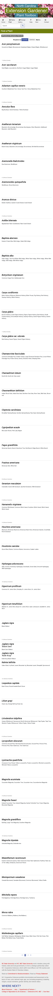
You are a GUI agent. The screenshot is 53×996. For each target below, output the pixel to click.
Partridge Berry (15, 898)
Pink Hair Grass (41, 936)
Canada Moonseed (7, 880)
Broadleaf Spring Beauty (9, 413)
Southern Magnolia (24, 822)
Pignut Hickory (32, 314)
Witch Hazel (45, 507)
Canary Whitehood (7, 721)
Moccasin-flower (6, 430)
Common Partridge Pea (9, 356)
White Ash (14, 466)
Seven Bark (33, 566)
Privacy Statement (42, 974)
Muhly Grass (25, 936)
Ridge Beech (36, 448)
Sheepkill (39, 665)
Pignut (26, 314)
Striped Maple (35, 47)
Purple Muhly (20, 938)
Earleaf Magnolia (21, 803)
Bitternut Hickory (21, 295)
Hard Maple (5, 68)
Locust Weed (46, 356)
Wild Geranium (36, 487)
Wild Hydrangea (6, 568)
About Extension (7, 989)
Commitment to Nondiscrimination (18, 974)
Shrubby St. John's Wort (24, 589)
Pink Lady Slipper (17, 430)
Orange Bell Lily (12, 704)
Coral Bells (47, 530)
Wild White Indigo (18, 260)
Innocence (27, 549)
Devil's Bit (4, 376)
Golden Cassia (20, 356)
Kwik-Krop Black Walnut (9, 658)
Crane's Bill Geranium (14, 487)
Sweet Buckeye (14, 110)
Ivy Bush (11, 665)
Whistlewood (44, 47)
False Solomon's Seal (23, 861)
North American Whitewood (29, 721)
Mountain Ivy (22, 665)
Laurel (16, 665)
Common (32, 39)
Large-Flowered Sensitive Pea (33, 356)
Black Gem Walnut (7, 649)
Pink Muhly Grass (11, 938)
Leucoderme (12, 68)
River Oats (37, 393)
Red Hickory (44, 295)
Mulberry (15, 915)
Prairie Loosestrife (32, 763)
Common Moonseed (32, 880)
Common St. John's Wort (9, 589)
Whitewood (14, 723)
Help (30, 21)
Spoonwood (46, 665)
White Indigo (40, 258)
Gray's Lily (4, 704)
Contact (46, 21)
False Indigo (5, 258)
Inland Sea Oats (17, 393)
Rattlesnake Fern (19, 278)
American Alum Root (26, 530)
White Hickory (15, 297)
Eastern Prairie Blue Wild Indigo (11, 241)
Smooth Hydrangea (43, 566)
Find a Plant (11, 21)
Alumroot (4, 530)
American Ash (6, 466)
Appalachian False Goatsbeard (10, 223)
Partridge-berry (24, 898)
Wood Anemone (14, 185)
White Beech (44, 448)
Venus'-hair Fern (22, 89)
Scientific (24, 39)
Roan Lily (20, 704)
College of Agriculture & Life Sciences (14, 991)
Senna (20, 358)
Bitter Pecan (29, 295)
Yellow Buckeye (23, 110)
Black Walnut (5, 626)
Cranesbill (4, 487)
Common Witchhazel (8, 507)
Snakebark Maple (26, 47)
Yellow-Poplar (31, 723)
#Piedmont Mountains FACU (12, 36)
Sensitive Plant (27, 358)
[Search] (10, 25)
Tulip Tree (48, 721)
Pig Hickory (37, 295)
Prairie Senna (14, 358)
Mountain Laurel (31, 665)
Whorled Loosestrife (44, 763)
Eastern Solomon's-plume (9, 861)
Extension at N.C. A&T (34, 991)
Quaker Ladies (34, 549)
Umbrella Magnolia (7, 843)
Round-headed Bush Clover (17, 686)
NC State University (8, 963)
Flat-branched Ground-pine (23, 744)
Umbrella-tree (17, 843)
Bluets (11, 549)
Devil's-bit (10, 376)
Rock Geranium (6, 531)
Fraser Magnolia (44, 803)
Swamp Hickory (6, 297)
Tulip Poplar (41, 721)
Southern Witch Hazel (34, 507)
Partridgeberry (6, 898)
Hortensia (13, 566)
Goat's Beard (28, 203)
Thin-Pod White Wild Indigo (17, 258)
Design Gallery (21, 21)
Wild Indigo (9, 260)
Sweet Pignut (13, 339)
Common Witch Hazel (21, 507)
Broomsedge (11, 127)
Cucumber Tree (18, 782)
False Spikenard (34, 861)
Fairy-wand (17, 376)
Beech (14, 448)
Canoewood (16, 721)
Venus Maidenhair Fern (34, 89)
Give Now (38, 21)
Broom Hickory (6, 314)
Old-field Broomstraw (38, 146)
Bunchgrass (27, 127)
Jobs (15, 989)
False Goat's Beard (25, 223)
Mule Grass (33, 936)
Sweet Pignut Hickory (39, 316)
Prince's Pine (43, 744)
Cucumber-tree (28, 782)
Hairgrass (11, 936)
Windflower (14, 164)
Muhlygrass (18, 936)
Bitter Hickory (6, 295)
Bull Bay (4, 822)
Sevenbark (26, 566)
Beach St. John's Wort (22, 607)
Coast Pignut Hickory (17, 314)
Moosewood (16, 47)
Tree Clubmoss (24, 745)
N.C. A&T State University (25, 963)
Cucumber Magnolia (7, 782)
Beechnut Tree (20, 448)
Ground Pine (35, 744)
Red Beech (29, 448)
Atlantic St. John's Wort (8, 607)
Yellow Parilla (42, 880)
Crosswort (5, 763)
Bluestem (4, 127)
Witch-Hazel (5, 509)
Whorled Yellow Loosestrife (10, 765)
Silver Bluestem (35, 127)
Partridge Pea (6, 358)
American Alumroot (14, 530)
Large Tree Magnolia (13, 822)
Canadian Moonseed (19, 880)
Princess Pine (6, 745)
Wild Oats (43, 393)
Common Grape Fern (8, 278)
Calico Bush (5, 665)
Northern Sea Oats (28, 393)
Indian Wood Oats (7, 393)
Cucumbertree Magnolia (40, 782)
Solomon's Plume (21, 862)
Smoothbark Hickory (17, 316)
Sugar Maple (34, 68)
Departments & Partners (27, 989)
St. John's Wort (36, 589)
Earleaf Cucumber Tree (8, 803)
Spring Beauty (41, 413)
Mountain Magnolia (7, 805)
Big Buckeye (5, 110)
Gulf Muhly (5, 936)
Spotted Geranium (26, 487)
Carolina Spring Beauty (23, 413)
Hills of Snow (5, 566)
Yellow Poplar (22, 723)
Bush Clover (5, 686)
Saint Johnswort (34, 607)
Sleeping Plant (36, 358)
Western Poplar (6, 723)
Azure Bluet (5, 549)
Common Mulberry (7, 915)
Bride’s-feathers (6, 203)
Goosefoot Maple (7, 47)
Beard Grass (5, 146)
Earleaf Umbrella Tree (32, 803)
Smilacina (12, 862)
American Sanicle (38, 530)
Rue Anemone (6, 164)
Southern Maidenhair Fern (9, 89)
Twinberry (32, 898)
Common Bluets (18, 549)
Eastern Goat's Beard (17, 203)
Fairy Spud (33, 413)
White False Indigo (31, 258)
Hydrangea (19, 566)
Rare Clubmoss (14, 745)
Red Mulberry (22, 915)
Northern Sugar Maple (23, 68)
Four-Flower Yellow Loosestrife (17, 763)
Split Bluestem (12, 129)
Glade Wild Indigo (25, 241)
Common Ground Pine (8, 744)
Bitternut (12, 295)
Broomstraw (19, 127)
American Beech (6, 448)
